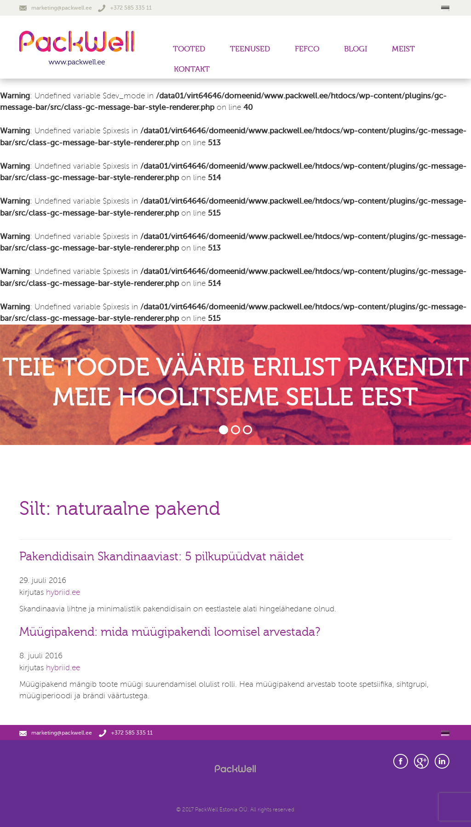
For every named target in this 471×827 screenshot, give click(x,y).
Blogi (355, 49)
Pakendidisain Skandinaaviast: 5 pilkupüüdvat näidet (161, 557)
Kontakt (192, 69)
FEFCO (307, 49)
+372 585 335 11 (125, 8)
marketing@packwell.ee (55, 8)
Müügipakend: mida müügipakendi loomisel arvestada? (169, 632)
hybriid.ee (63, 592)
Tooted (189, 49)
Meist (403, 49)
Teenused (250, 49)
